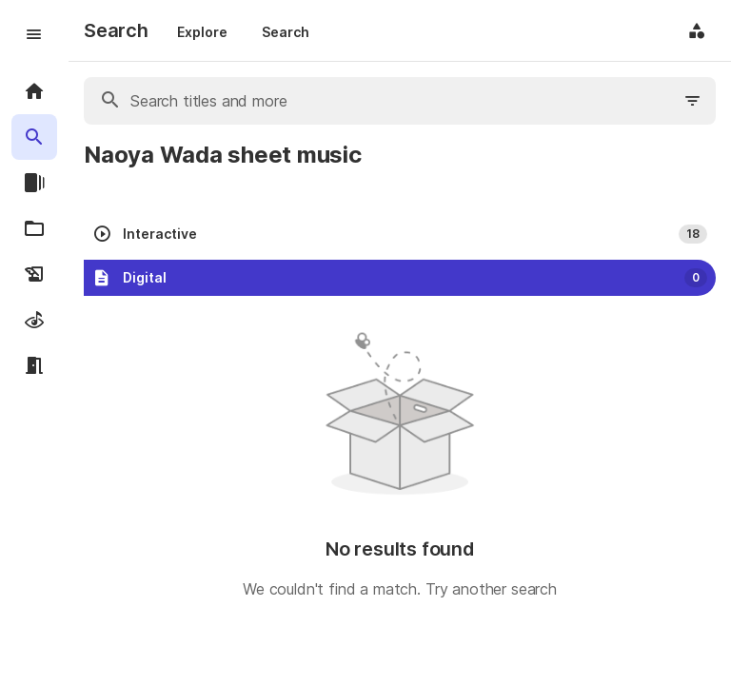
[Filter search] (693, 101)
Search (285, 32)
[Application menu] (697, 30)
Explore (202, 32)
